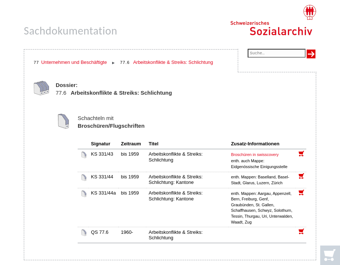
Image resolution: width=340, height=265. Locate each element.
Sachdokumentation (70, 30)
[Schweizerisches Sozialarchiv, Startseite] (273, 20)
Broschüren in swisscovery (254, 154)
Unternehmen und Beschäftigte (74, 62)
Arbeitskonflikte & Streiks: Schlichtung (173, 62)
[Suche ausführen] (311, 54)
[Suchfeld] (277, 54)
